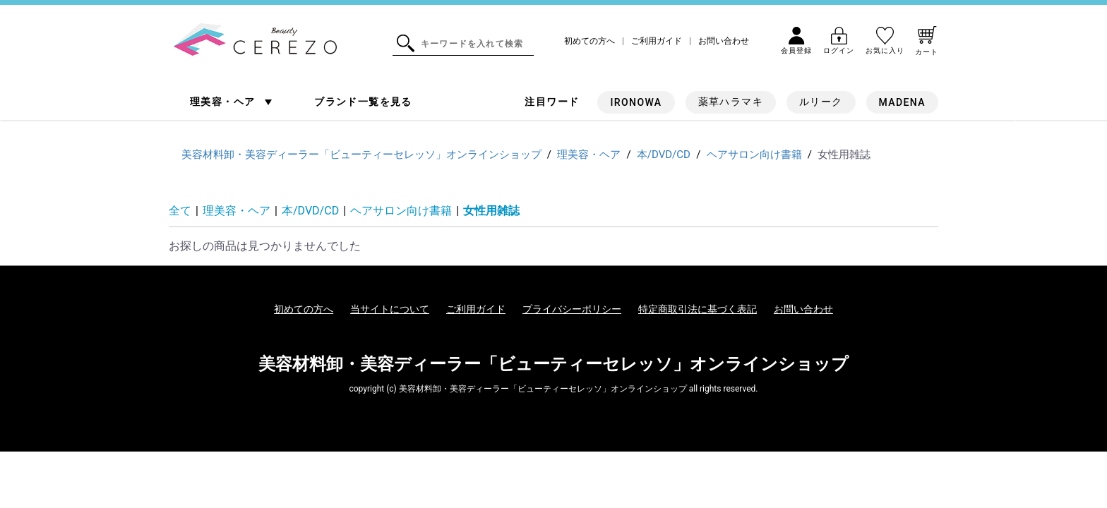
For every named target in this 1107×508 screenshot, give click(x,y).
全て (180, 210)
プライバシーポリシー (571, 309)
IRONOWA (636, 102)
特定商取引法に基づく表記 (697, 309)
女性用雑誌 (491, 210)
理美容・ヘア (224, 101)
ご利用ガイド (656, 41)
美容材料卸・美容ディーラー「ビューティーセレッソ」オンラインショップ (553, 364)
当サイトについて (389, 309)
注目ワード (552, 101)
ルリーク (821, 101)
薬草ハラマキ (730, 101)
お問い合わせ (723, 41)
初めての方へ (589, 41)
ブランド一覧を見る (363, 101)
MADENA (902, 102)
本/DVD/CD (310, 210)
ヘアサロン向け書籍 (401, 210)
